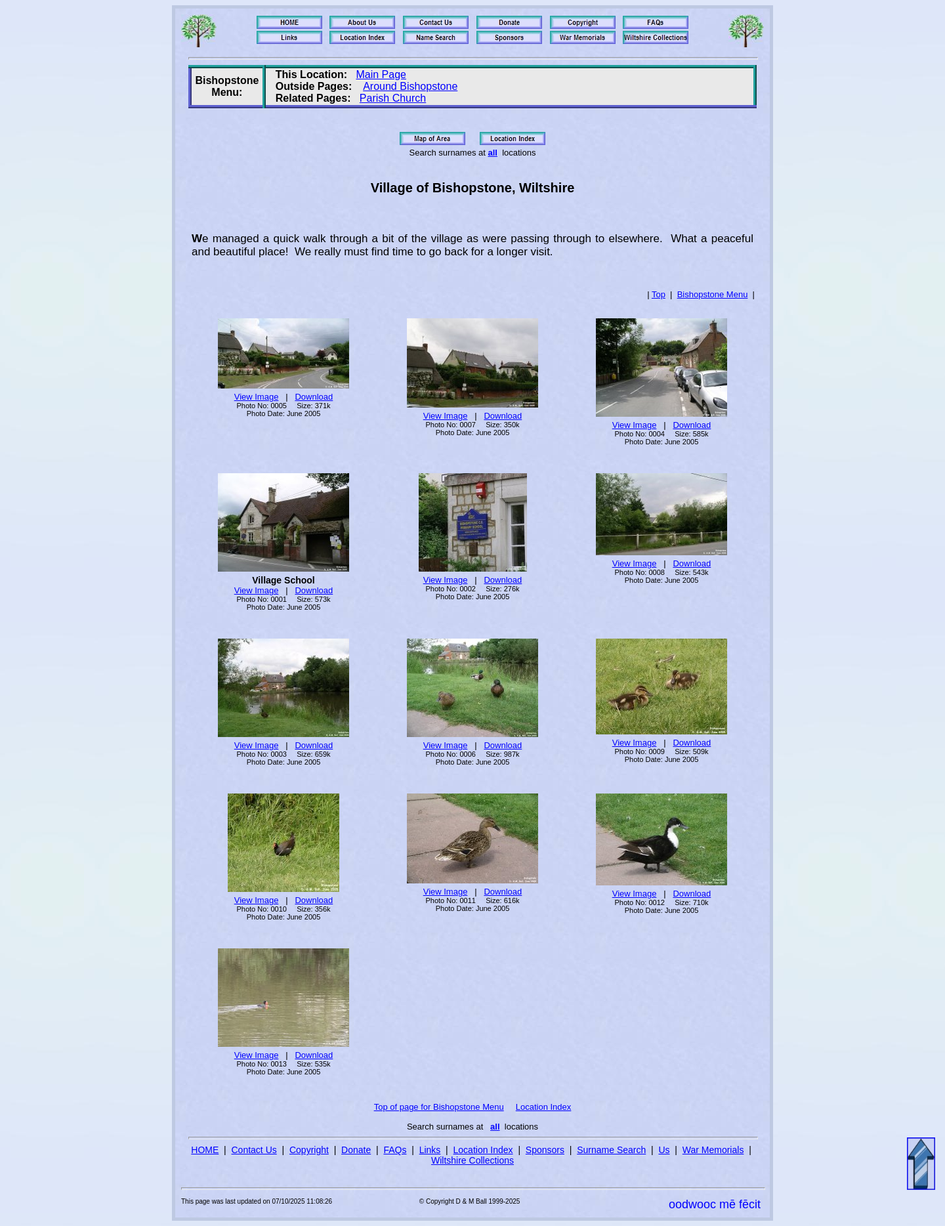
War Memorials (713, 1150)
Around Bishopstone (410, 86)
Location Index (544, 1107)
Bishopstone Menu (712, 294)
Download (314, 397)
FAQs (394, 1150)
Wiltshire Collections (472, 1160)
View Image (256, 397)
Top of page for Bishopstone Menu (439, 1107)
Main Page (381, 74)
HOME (205, 1150)
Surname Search (611, 1150)
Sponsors (545, 1150)
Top (658, 294)
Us (663, 1150)
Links (430, 1150)
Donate (356, 1150)
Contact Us (254, 1150)
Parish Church (393, 98)
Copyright (309, 1150)
